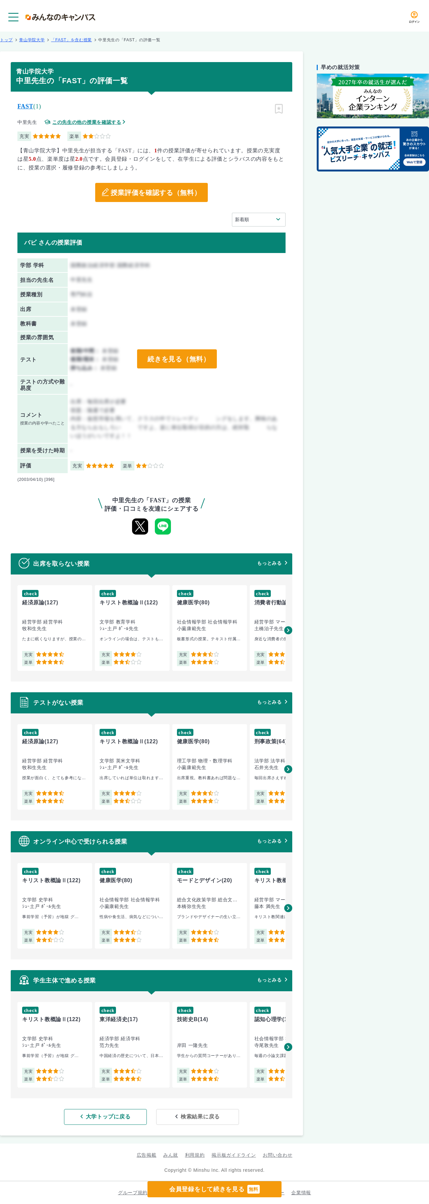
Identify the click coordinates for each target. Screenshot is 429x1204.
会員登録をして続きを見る (214, 1189)
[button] (288, 630)
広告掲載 (147, 1155)
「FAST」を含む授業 (71, 40)
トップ (6, 40)
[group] (54, 628)
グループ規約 (132, 1192)
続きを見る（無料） (178, 359)
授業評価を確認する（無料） (156, 192)
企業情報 (301, 1192)
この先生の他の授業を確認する (86, 122)
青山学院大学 (32, 40)
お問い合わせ (277, 1155)
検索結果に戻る (200, 1116)
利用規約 (195, 1155)
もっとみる (269, 563)
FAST (25, 106)
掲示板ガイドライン (233, 1155)
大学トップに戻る (108, 1116)
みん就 (170, 1155)
